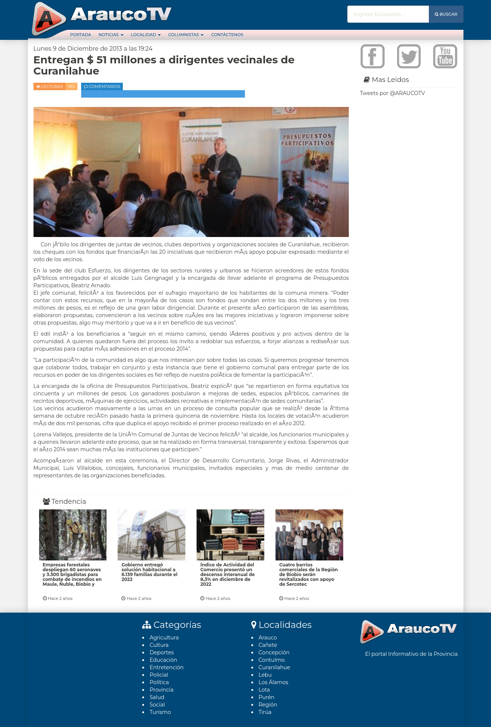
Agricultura (164, 637)
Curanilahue (274, 667)
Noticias (111, 34)
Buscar (446, 14)
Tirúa (265, 712)
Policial (159, 674)
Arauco (268, 637)
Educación (163, 660)
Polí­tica (159, 682)
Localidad (146, 34)
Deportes (162, 652)
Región (268, 704)
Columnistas (186, 34)
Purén (267, 697)
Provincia (161, 689)
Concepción (274, 652)
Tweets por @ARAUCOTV (392, 93)
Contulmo (272, 660)
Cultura (159, 645)
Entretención (167, 667)
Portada (80, 34)
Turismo (160, 712)
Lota (264, 689)
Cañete (268, 645)
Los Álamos (273, 682)
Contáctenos (227, 34)
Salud (157, 697)
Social (157, 704)
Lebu (265, 674)
